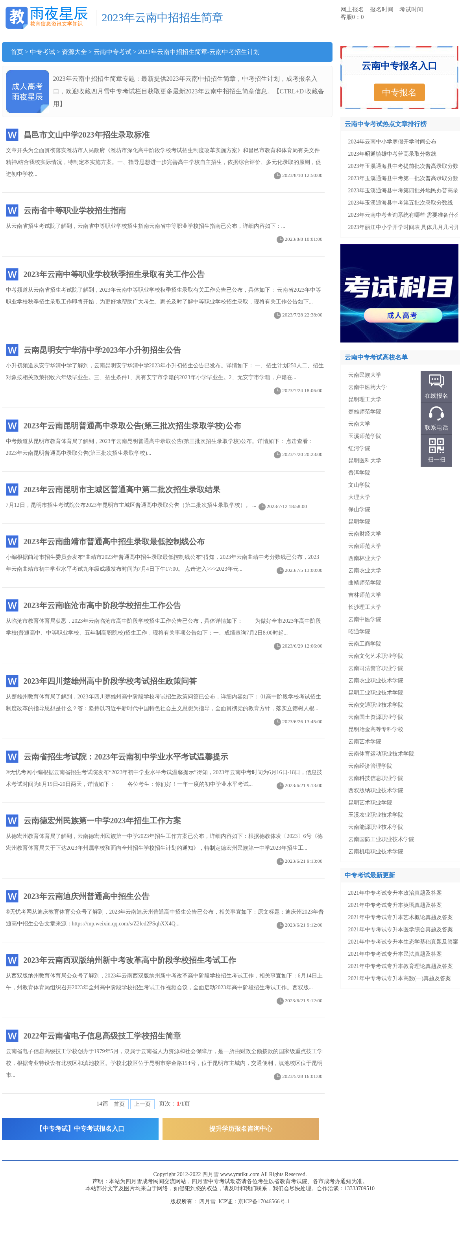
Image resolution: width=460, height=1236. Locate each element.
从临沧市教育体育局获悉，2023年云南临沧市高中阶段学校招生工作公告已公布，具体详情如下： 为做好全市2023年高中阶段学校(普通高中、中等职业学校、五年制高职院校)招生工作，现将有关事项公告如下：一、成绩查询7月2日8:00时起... (165, 628)
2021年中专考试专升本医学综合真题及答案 (400, 930)
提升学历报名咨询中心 (240, 1128)
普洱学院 (359, 473)
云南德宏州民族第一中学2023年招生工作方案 (102, 820)
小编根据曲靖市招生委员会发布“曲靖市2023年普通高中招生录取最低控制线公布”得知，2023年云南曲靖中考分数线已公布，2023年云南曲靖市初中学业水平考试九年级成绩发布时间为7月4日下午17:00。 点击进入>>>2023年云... (165, 564)
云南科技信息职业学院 (375, 778)
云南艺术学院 (364, 742)
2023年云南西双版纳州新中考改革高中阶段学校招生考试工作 (130, 960)
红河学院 (359, 448)
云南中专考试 (112, 51)
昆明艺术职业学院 (370, 803)
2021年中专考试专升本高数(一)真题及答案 (399, 978)
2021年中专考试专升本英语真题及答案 (395, 905)
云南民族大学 (364, 375)
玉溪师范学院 (364, 436)
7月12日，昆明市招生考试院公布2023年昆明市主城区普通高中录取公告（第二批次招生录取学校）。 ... (157, 505)
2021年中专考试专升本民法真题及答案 (395, 954)
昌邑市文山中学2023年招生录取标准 (87, 134)
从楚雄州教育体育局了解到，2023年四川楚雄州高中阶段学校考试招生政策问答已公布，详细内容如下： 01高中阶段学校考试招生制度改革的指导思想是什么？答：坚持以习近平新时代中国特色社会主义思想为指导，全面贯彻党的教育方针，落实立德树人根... (165, 704)
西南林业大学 (364, 558)
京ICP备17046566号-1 (264, 1201)
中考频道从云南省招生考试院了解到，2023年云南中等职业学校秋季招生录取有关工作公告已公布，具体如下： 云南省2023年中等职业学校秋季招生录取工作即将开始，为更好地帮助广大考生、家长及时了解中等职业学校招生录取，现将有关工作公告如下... (165, 297)
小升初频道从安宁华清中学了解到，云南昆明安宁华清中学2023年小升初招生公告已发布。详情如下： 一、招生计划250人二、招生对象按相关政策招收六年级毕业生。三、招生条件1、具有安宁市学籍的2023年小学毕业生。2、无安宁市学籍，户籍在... (165, 373)
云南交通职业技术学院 (375, 705)
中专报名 (399, 92)
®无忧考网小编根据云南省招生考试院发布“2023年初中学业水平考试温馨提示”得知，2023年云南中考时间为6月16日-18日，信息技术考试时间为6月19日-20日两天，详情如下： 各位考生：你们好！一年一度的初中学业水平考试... (165, 779)
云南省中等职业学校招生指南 (75, 210)
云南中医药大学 (367, 387)
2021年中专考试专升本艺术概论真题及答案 (400, 917)
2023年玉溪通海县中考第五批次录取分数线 (400, 203)
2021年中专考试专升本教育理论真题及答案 (400, 966)
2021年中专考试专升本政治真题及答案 (395, 893)
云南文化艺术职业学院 (375, 656)
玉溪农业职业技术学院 (375, 815)
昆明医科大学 (364, 461)
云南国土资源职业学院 (375, 717)
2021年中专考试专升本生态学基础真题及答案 (403, 942)
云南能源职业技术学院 (375, 827)
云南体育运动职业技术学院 (381, 754)
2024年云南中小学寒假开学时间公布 (392, 142)
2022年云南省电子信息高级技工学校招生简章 (102, 1035)
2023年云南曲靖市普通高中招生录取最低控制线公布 (114, 541)
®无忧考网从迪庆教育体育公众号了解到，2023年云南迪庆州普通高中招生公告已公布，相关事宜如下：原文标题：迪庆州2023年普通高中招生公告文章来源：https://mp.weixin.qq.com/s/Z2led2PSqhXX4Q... (165, 919)
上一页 (142, 1104)
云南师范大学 (364, 546)
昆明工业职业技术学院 (375, 693)
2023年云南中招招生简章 (162, 17)
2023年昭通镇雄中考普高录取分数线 (392, 154)
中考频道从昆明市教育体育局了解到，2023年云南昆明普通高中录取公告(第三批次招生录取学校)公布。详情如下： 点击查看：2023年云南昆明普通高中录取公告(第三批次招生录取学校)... (165, 448)
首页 (17, 51)
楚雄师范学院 (364, 412)
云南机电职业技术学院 (375, 851)
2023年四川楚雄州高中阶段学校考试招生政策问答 (110, 681)
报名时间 (381, 9)
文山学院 (359, 485)
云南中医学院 (364, 619)
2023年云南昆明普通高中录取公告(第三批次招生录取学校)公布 (132, 425)
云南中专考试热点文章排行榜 (386, 124)
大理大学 (359, 497)
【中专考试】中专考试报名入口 (80, 1128)
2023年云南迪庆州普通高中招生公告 (87, 896)
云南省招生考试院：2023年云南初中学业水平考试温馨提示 (126, 756)
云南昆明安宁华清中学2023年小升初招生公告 (102, 350)
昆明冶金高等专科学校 (375, 729)
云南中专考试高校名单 (376, 357)
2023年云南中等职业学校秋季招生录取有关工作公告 (114, 274)
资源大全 (74, 51)
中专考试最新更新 (370, 875)
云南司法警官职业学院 (375, 668)
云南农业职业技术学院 (375, 680)
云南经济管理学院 (370, 766)
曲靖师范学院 (364, 583)
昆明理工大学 (364, 399)
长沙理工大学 (364, 607)
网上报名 (352, 9)
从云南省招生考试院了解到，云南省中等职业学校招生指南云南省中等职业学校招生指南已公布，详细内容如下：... (165, 227)
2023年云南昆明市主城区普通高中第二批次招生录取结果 (122, 489)
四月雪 (210, 1174)
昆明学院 (359, 522)
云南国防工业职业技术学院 (381, 839)
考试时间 (411, 9)
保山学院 (359, 509)
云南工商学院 (364, 644)
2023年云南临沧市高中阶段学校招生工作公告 (102, 605)
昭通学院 (359, 632)
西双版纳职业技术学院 (375, 790)
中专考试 (42, 51)
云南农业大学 (364, 570)
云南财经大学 (364, 534)
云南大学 (359, 424)
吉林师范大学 (364, 595)
